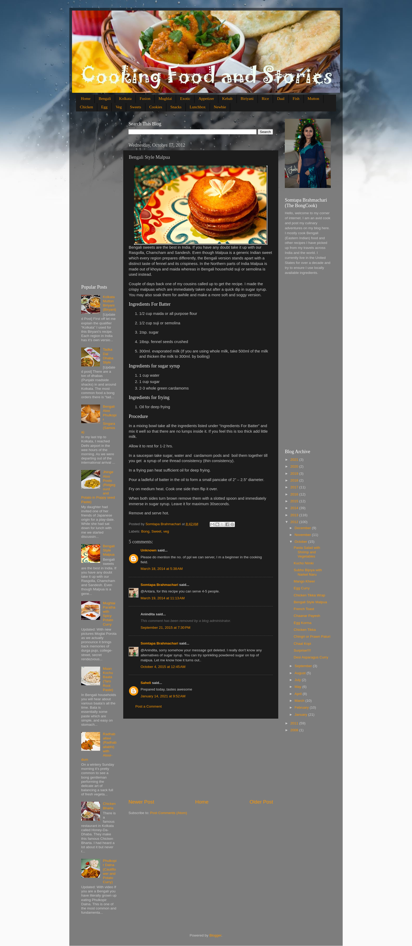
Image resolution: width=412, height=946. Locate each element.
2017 (294, 487)
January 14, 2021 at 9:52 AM (163, 696)
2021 (294, 460)
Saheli (146, 683)
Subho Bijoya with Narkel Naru (308, 572)
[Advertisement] (200, 758)
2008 (294, 730)
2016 (294, 494)
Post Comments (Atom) (168, 813)
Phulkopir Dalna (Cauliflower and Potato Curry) (109, 871)
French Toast (304, 609)
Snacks (176, 107)
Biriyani (247, 98)
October (301, 542)
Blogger (215, 935)
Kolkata (125, 98)
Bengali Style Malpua (109, 550)
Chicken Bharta (109, 806)
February (302, 707)
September (304, 666)
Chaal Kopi (302, 644)
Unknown (149, 550)
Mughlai (165, 98)
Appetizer (206, 98)
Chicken (86, 107)
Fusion (145, 98)
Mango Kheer (304, 581)
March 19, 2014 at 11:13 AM (163, 598)
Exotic (185, 98)
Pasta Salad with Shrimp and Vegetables (307, 552)
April (299, 694)
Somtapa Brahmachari (159, 585)
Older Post (261, 802)
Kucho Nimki (304, 563)
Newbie (220, 107)
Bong (145, 531)
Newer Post (141, 802)
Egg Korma (303, 623)
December (303, 528)
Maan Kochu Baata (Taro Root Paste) (108, 679)
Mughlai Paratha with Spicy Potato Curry (109, 613)
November (303, 535)
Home (86, 98)
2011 (294, 723)
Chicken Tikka (305, 630)
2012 (294, 522)
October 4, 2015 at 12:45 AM (163, 667)
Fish (296, 98)
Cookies (155, 107)
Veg (119, 107)
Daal (280, 98)
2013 (294, 515)
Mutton (313, 98)
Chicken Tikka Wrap (309, 595)
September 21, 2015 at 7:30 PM (165, 628)
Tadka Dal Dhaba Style (108, 355)
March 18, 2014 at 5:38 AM (162, 569)
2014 (294, 508)
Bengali (105, 98)
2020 (294, 466)
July (298, 680)
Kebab (227, 98)
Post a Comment (148, 706)
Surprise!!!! (302, 650)
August (301, 673)
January (301, 715)
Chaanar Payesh (307, 616)
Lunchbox (198, 107)
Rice (265, 98)
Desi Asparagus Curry (311, 657)
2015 (294, 501)
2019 (294, 473)
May (298, 687)
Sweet (156, 531)
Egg (104, 107)
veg (166, 531)
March (300, 701)
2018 (294, 480)
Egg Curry (302, 588)
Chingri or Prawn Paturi (312, 636)
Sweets (135, 107)
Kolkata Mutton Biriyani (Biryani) (109, 303)
